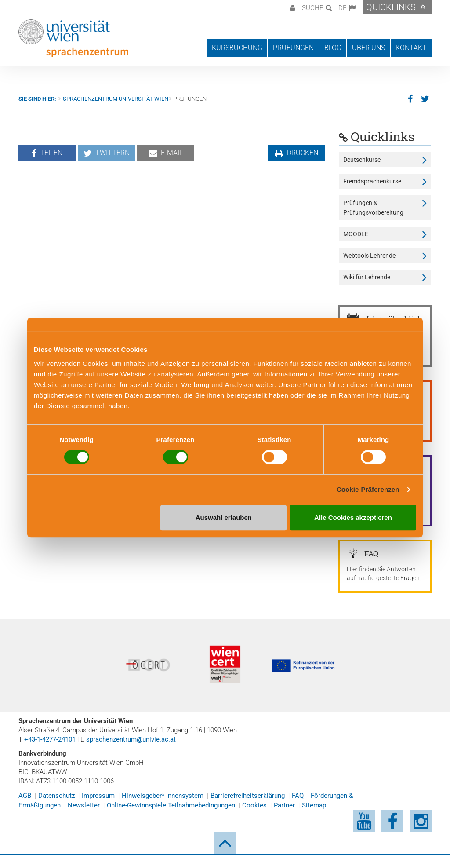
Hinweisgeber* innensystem (162, 796)
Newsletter (84, 805)
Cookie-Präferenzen (368, 489)
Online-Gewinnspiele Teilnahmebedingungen (171, 805)
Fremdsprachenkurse (372, 181)
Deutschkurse (362, 159)
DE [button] (342, 8)
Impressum (98, 796)
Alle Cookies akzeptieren (353, 517)
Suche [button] (312, 8)
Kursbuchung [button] (237, 48)
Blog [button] (332, 48)
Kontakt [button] (411, 48)
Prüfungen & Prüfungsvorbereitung (373, 207)
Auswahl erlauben (224, 517)
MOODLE (355, 234)
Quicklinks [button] (391, 7)
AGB (24, 796)
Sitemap (314, 805)
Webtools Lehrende (369, 255)
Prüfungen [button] (293, 48)
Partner (284, 805)
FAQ (298, 796)
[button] (292, 7)
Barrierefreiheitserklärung (247, 796)
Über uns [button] (368, 48)
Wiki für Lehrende (366, 277)
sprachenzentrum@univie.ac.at (131, 739)
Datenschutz (56, 796)
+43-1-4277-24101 (50, 739)
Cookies (254, 805)
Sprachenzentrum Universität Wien (115, 98)
